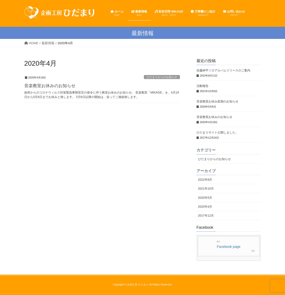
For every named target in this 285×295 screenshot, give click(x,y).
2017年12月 (206, 215)
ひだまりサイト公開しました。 (217, 132)
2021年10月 (206, 188)
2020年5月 (205, 197)
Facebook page (228, 246)
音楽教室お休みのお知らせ (49, 85)
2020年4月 (205, 206)
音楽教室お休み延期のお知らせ (217, 101)
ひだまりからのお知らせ (162, 77)
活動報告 (202, 86)
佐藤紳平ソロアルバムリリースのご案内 (223, 70)
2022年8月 (205, 179)
